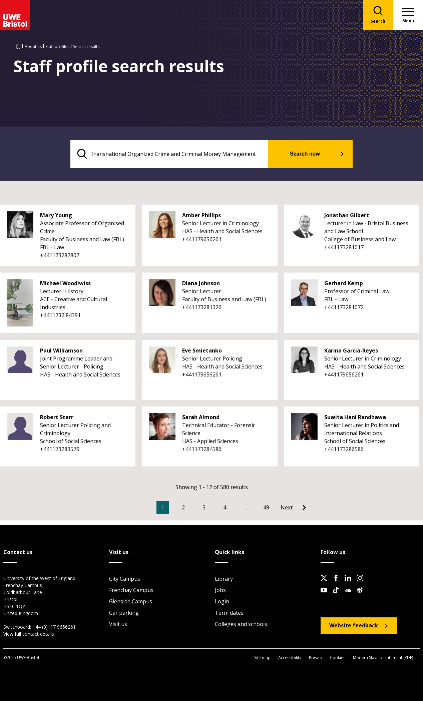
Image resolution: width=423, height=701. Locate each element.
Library (224, 578)
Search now (305, 154)
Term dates (229, 612)
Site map (262, 657)
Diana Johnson (201, 283)
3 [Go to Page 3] (203, 507)
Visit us (118, 624)
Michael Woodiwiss (65, 283)
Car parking (124, 612)
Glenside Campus (130, 601)
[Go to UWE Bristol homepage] (18, 46)
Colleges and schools (241, 624)
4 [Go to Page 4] (224, 507)
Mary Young (56, 215)
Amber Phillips (201, 215)
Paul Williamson (61, 350)
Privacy (315, 657)
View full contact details (28, 634)
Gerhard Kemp (343, 283)
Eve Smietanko (202, 350)
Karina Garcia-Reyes (351, 350)
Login (222, 601)
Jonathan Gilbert (346, 215)
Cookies (337, 657)
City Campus (124, 578)
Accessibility (289, 657)
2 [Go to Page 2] (183, 507)
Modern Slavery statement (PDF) (383, 657)
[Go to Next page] (293, 507)
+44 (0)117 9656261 (54, 627)
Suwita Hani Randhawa (355, 417)
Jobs (220, 590)
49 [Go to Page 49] (266, 507)
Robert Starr (56, 417)
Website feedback (353, 625)
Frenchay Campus (131, 590)
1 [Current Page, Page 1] (162, 507)
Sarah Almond (201, 417)
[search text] (169, 154)
